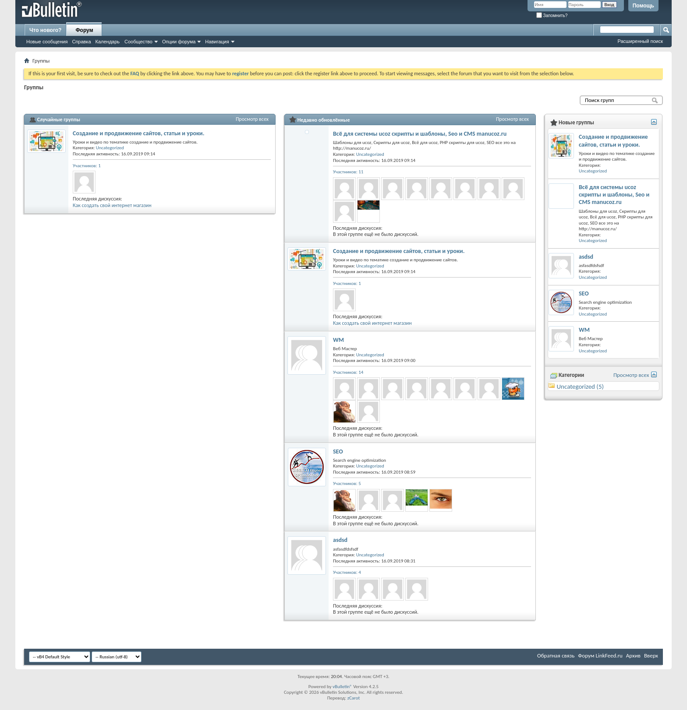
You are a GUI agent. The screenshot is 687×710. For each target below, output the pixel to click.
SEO (338, 451)
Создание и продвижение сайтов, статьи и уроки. (138, 133)
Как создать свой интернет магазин (112, 205)
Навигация (217, 41)
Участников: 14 (348, 372)
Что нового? (45, 30)
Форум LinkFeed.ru (600, 655)
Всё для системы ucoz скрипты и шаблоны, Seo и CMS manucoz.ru (419, 133)
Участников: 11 (348, 172)
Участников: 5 (347, 483)
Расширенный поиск (640, 41)
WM (338, 340)
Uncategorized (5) (580, 386)
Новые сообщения (46, 41)
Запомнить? (552, 15)
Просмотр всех (252, 119)
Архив (633, 655)
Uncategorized (110, 148)
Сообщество (138, 41)
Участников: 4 (347, 572)
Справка (81, 41)
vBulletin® (342, 686)
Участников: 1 (87, 166)
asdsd (340, 540)
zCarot (353, 698)
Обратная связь (555, 655)
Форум (84, 30)
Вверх (651, 655)
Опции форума (178, 41)
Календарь (108, 41)
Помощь (643, 6)
